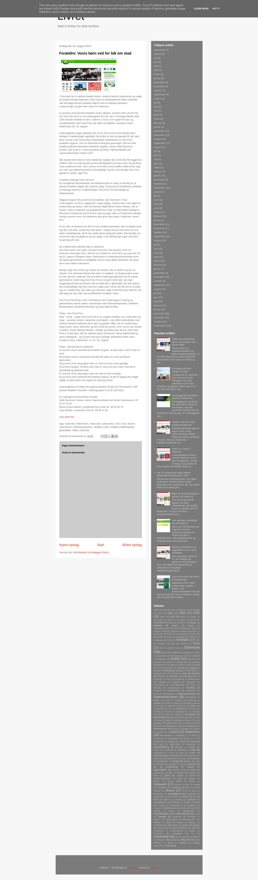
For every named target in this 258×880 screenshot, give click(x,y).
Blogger (154, 867)
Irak (190, 717)
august (157, 54)
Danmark (192, 647)
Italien (169, 720)
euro (184, 673)
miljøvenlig (158, 753)
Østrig (170, 843)
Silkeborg (179, 800)
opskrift (190, 767)
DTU (189, 665)
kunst (174, 731)
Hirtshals (182, 706)
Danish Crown (174, 648)
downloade (182, 662)
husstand (196, 712)
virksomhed (161, 836)
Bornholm (171, 634)
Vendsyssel (159, 831)
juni (156, 62)
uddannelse (172, 825)
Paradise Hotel (179, 770)
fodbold (176, 682)
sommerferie (176, 805)
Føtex (156, 700)
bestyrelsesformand (162, 628)
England (180, 670)
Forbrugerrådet (177, 685)
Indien (167, 714)
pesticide (192, 773)
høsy (159, 714)
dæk (198, 665)
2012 (172, 616)
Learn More (201, 8)
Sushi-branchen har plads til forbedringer (185, 578)
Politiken (180, 776)
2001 (173, 610)
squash (157, 808)
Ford (193, 685)
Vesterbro (158, 833)
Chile (169, 640)
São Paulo (172, 797)
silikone (167, 800)
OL (155, 767)
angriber (181, 620)
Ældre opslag (132, 545)
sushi (197, 814)
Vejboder (184, 828)
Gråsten (158, 703)
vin (193, 834)
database (188, 653)
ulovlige (196, 825)
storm (193, 808)
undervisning (162, 828)
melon (156, 750)
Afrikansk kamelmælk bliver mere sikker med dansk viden (184, 342)
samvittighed (174, 793)
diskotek (157, 662)
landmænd (173, 738)
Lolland (171, 741)
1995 (156, 610)
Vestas (192, 831)
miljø (193, 749)
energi (168, 670)
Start (100, 545)
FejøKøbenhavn (189, 676)
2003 (189, 610)
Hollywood (192, 709)
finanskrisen (194, 679)
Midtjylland (181, 750)
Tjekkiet (179, 822)
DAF (162, 648)
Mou (181, 753)
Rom (187, 785)
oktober (158, 90)
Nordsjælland (162, 761)
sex (194, 796)
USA (174, 828)
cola (173, 643)
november (159, 86)
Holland (180, 708)
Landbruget (159, 739)
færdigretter (170, 694)
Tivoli (168, 822)
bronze (194, 634)
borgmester (159, 634)
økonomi (185, 839)
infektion (177, 714)
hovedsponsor (182, 712)
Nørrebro (172, 764)
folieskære (191, 682)
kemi (197, 723)
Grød (167, 700)
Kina (159, 726)
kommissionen (171, 726)
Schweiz (185, 796)
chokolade (182, 639)
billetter (157, 631)
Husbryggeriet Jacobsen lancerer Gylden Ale (185, 397)
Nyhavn (187, 761)
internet (158, 717)
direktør (175, 658)
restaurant (160, 784)
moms (171, 753)
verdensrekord (176, 831)
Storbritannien (170, 808)
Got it (216, 8)
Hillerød (171, 706)
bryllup (170, 637)
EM (158, 670)
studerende (188, 811)
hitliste (193, 706)
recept (180, 779)
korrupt (176, 729)
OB (182, 764)
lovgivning (195, 741)
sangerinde (191, 794)
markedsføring (161, 747)
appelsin (192, 620)
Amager (193, 617)
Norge (175, 761)
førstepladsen (190, 697)
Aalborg (182, 842)
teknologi (186, 819)
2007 (160, 613)
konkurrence (160, 728)
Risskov (177, 785)
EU (189, 670)
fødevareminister (187, 693)
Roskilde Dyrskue (180, 787)
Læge (160, 744)
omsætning (171, 766)
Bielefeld (185, 628)
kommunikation (189, 726)
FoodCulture (159, 685)
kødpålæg (180, 735)
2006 (197, 610)
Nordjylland (195, 759)
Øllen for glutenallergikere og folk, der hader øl (185, 495)
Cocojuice (161, 644)
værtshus (186, 837)
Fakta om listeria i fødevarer (181, 450)
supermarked (182, 813)
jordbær (179, 720)
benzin (191, 625)
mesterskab (168, 750)
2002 (181, 610)
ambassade (159, 620)
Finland (161, 682)
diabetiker (161, 659)
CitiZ (198, 640)
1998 (164, 610)
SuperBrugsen (161, 813)
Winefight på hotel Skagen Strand (181, 370)
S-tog (185, 791)
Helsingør (187, 703)
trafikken (192, 822)
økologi (160, 840)
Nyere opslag (69, 545)
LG (195, 739)
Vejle (194, 828)
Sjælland (191, 799)
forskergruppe (174, 688)
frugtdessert (191, 691)
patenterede (159, 773)
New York (158, 758)
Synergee (132, 867)
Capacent (192, 637)
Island (159, 720)
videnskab (177, 833)
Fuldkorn (157, 694)
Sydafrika (192, 817)
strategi (157, 811)
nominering (171, 759)
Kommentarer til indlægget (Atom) (91, 552)
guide (167, 703)
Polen (156, 776)
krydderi (196, 729)
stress (171, 811)
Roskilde (162, 787)
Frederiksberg (174, 690)
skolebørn (176, 802)
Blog (165, 631)
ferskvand (158, 679)
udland (185, 825)
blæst (183, 631)
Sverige (162, 816)
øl (195, 840)
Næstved (161, 764)
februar (157, 123)
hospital (168, 712)
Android (171, 620)
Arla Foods (168, 622)
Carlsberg (158, 640)
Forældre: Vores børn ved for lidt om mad (95, 53)
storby (184, 808)
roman (197, 784)
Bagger (193, 622)
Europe (161, 676)
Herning (160, 706)
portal (192, 775)
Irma (197, 717)
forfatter (157, 687)
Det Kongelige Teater (180, 656)
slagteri (187, 802)
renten (191, 781)
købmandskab (166, 735)
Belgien (175, 625)
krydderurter (162, 732)
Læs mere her (66, 416)
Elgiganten (195, 667)
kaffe (179, 723)
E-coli (159, 668)
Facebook (173, 676)
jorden (188, 720)
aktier (183, 617)
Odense (191, 764)
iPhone (181, 717)
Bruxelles (158, 637)
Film (168, 679)
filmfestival (179, 679)
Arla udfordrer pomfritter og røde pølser (184, 522)
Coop (196, 643)
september (159, 49)
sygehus (157, 819)
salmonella (158, 794)
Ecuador (181, 667)
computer (184, 644)
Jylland (169, 723)
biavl (176, 628)
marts (157, 74)
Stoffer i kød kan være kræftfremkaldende (183, 423)
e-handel (169, 668)
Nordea (183, 759)
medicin (191, 747)
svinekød (177, 816)
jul (196, 720)
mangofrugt (191, 744)
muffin (192, 752)
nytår (197, 761)
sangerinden (159, 797)
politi (167, 775)
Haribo (176, 703)
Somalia (161, 805)
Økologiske (171, 840)
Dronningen (171, 665)
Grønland (178, 700)
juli (155, 58)
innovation (190, 714)
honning (157, 712)
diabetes (196, 656)
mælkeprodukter (161, 755)
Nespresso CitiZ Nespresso (185, 756)
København (192, 731)
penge (180, 772)
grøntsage (191, 700)
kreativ (186, 728)
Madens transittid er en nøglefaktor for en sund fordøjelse (184, 550)
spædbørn (191, 805)
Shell (156, 799)
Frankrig (190, 687)
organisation (160, 769)
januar (157, 78)
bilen (194, 628)
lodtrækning (159, 741)
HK (171, 709)
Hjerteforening (160, 709)
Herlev (197, 703)
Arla (156, 622)
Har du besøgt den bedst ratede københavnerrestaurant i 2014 (174, 474)
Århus (169, 845)
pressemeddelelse (162, 778)
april (156, 70)
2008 (170, 613)
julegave (158, 723)
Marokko (179, 747)
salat (194, 791)
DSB (181, 665)
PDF (171, 773)
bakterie (158, 625)
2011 (162, 616)
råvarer (170, 790)
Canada (180, 637)
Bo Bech (193, 631)
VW (176, 837)
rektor (156, 781)
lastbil (186, 739)
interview (170, 717)
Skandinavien (160, 802)
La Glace (192, 735)
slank (197, 802)
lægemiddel (175, 744)
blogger (174, 631)
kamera (188, 723)
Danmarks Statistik (171, 652)
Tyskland (158, 825)
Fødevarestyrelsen (166, 696)
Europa (196, 673)
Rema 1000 (174, 781)
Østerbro (157, 843)
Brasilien (183, 634)
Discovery (191, 659)
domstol (168, 662)
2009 (182, 613)
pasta (193, 770)
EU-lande (174, 674)
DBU (198, 653)
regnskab (192, 779)
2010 (196, 613)
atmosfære (181, 623)
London (182, 741)
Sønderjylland (171, 819)
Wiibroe (196, 837)
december (159, 82)
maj (156, 66)
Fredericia (158, 691)
